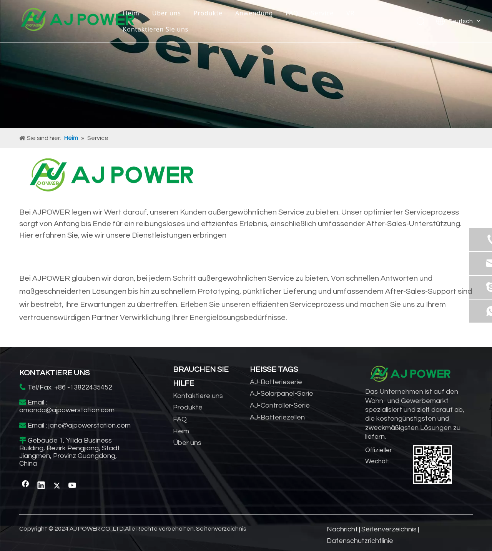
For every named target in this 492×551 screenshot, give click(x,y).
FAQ (292, 13)
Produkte (208, 13)
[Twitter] (57, 485)
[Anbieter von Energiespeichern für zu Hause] (111, 177)
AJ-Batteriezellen (277, 417)
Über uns (166, 13)
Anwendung (254, 13)
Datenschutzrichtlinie (360, 540)
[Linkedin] (41, 485)
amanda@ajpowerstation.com (67, 410)
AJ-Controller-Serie (280, 405)
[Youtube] (72, 485)
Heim (131, 13)
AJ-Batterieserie (276, 382)
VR (350, 13)
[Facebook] (25, 485)
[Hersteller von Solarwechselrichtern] (246, 64)
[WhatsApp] (432, 464)
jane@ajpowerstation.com (89, 425)
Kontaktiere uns (198, 396)
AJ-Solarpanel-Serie (281, 393)
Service (322, 13)
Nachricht (342, 529)
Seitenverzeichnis (221, 529)
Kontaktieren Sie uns (155, 29)
